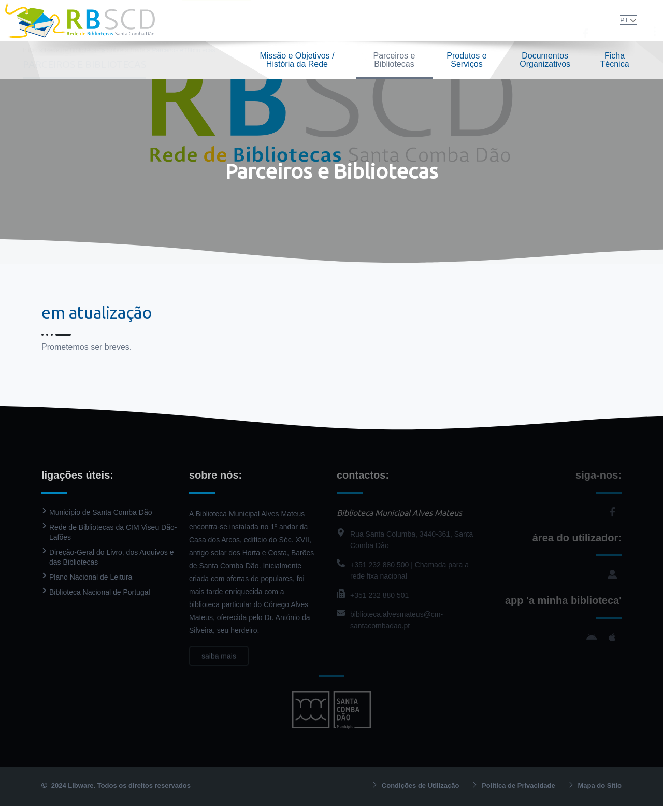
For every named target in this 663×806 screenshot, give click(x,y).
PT (624, 20)
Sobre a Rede (126, 50)
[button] (608, 19)
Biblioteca (275, 20)
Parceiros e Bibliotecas (394, 59)
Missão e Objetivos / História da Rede (297, 59)
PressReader (363, 20)
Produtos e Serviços (466, 59)
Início (30, 50)
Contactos (466, 20)
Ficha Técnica (614, 59)
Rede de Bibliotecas (216, 20)
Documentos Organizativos (545, 59)
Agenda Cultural (416, 20)
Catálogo (319, 20)
